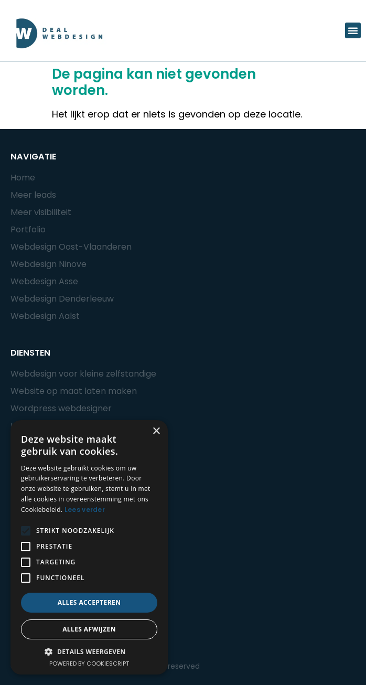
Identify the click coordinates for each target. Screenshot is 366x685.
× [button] (156, 431)
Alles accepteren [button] (89, 602)
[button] (353, 30)
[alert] (89, 547)
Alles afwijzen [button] (89, 629)
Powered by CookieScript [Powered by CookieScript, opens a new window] (89, 663)
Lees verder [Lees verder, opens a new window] (84, 509)
